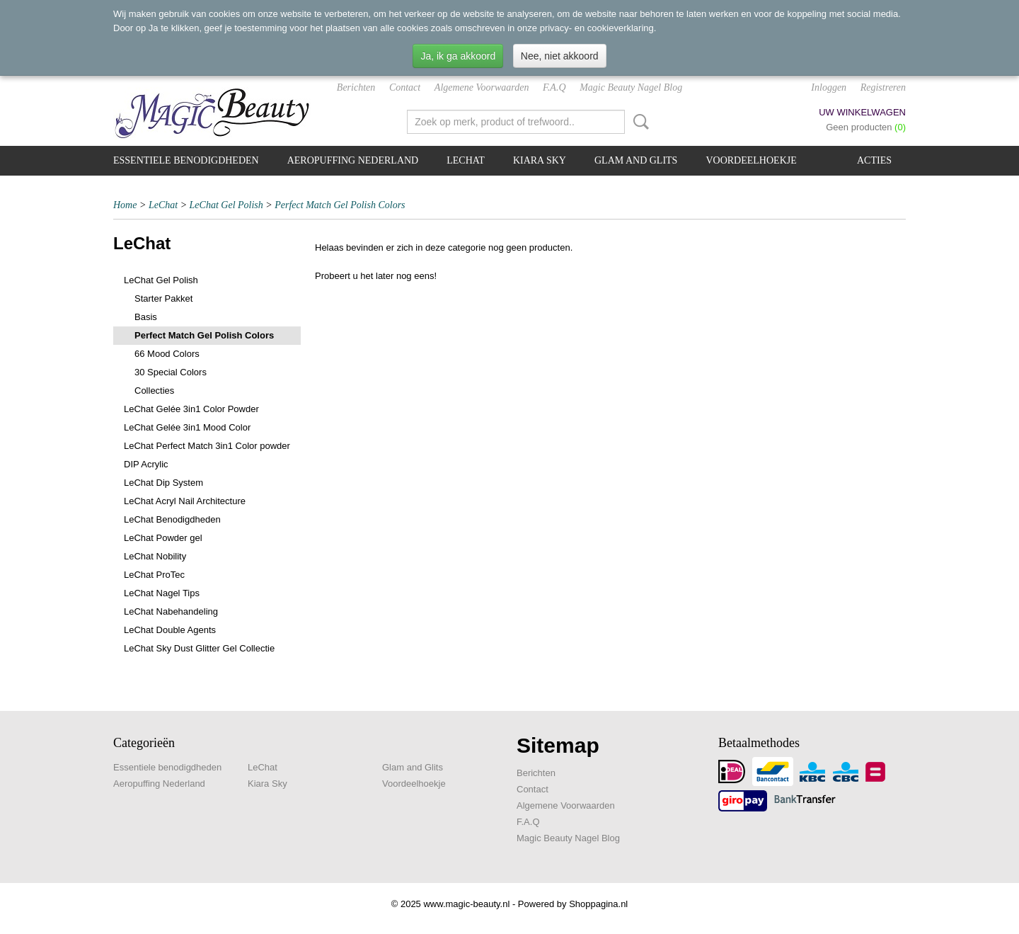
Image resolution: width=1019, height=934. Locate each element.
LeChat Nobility (155, 556)
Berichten (356, 87)
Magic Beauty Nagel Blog (631, 87)
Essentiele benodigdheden (186, 160)
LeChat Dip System (163, 482)
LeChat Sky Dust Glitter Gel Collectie (199, 648)
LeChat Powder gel (163, 538)
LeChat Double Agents (170, 630)
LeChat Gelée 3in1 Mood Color (187, 427)
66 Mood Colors (167, 353)
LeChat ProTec (154, 574)
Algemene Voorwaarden (481, 87)
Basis (145, 317)
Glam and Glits (635, 160)
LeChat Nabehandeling (171, 611)
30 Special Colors (170, 372)
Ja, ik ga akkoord (457, 56)
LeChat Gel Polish (226, 205)
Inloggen (828, 87)
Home (125, 205)
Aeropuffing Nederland (353, 160)
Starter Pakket (163, 298)
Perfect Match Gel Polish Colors (340, 205)
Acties (874, 160)
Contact (404, 87)
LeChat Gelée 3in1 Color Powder (191, 409)
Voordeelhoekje (751, 160)
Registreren (883, 87)
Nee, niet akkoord (560, 56)
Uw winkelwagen (862, 112)
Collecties (154, 390)
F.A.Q (554, 87)
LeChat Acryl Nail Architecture (185, 501)
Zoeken (638, 121)
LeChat (466, 160)
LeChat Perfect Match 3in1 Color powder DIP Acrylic (207, 454)
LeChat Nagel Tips (162, 593)
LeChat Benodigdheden (172, 519)
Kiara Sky (539, 160)
